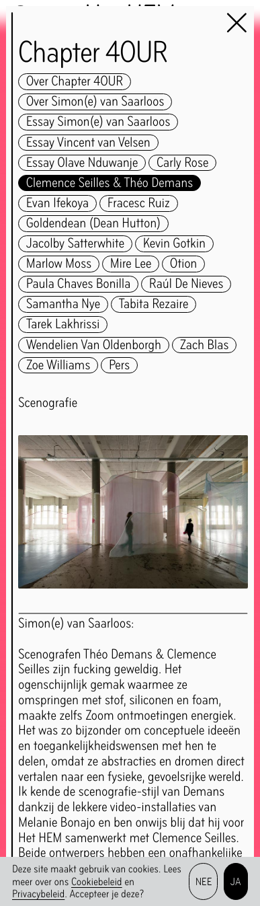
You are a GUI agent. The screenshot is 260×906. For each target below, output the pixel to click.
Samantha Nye (63, 304)
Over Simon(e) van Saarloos (95, 101)
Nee (204, 881)
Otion (183, 264)
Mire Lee (130, 264)
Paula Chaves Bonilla (78, 284)
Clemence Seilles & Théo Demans (109, 183)
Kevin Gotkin (174, 243)
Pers (119, 365)
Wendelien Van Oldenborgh (93, 345)
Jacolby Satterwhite (75, 243)
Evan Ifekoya (57, 203)
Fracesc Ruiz (138, 203)
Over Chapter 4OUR (74, 81)
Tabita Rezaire (154, 304)
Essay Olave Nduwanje (82, 163)
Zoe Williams (58, 365)
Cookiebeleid (96, 881)
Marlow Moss (58, 264)
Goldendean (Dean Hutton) (93, 223)
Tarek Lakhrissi (62, 324)
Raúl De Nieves (186, 284)
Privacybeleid (38, 893)
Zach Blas (204, 345)
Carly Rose (182, 163)
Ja (236, 881)
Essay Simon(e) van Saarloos (98, 122)
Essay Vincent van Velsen (88, 143)
